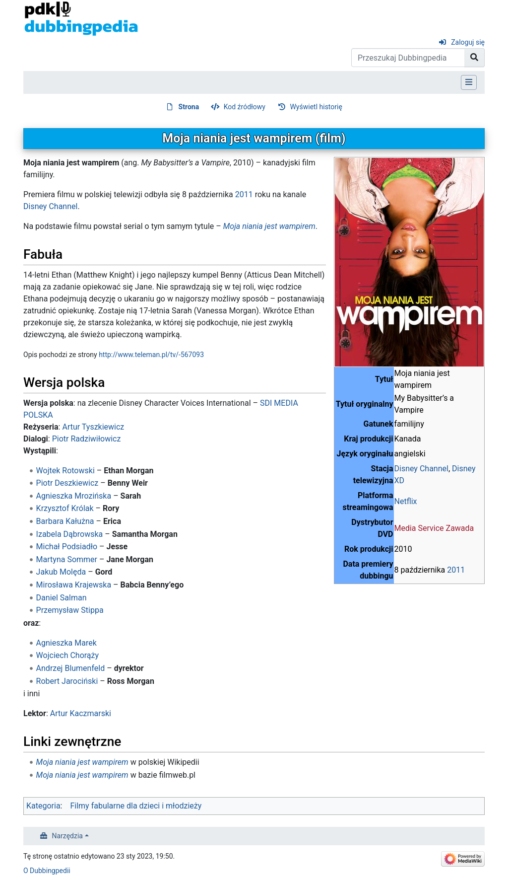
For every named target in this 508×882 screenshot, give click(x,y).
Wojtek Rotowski (65, 470)
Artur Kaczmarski (80, 713)
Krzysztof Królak (65, 508)
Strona (189, 107)
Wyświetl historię (316, 107)
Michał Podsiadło (67, 546)
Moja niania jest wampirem (269, 226)
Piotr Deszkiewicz (67, 483)
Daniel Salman (61, 597)
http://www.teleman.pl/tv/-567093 (151, 355)
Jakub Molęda (61, 572)
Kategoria (43, 805)
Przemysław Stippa (70, 610)
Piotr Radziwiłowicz (86, 438)
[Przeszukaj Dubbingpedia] (408, 57)
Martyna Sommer (66, 559)
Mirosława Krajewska (74, 584)
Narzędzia (67, 836)
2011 (456, 570)
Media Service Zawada (434, 528)
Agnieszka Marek (66, 643)
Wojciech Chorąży (67, 655)
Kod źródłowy (244, 107)
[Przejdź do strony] (474, 57)
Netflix (405, 501)
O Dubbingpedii (46, 871)
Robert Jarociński (67, 681)
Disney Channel (421, 468)
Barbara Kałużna (65, 521)
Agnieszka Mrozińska (74, 496)
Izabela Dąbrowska (69, 534)
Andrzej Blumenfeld (70, 668)
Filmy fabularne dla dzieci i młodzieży (135, 805)
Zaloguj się (468, 42)
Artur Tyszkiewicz (93, 427)
